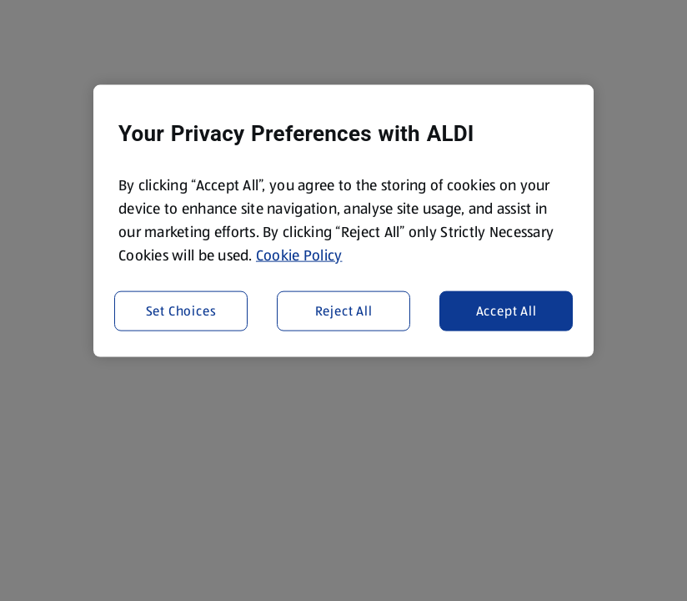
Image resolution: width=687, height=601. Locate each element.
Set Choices (181, 310)
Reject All (344, 310)
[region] (343, 221)
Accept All (506, 310)
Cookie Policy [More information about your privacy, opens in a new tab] (299, 255)
